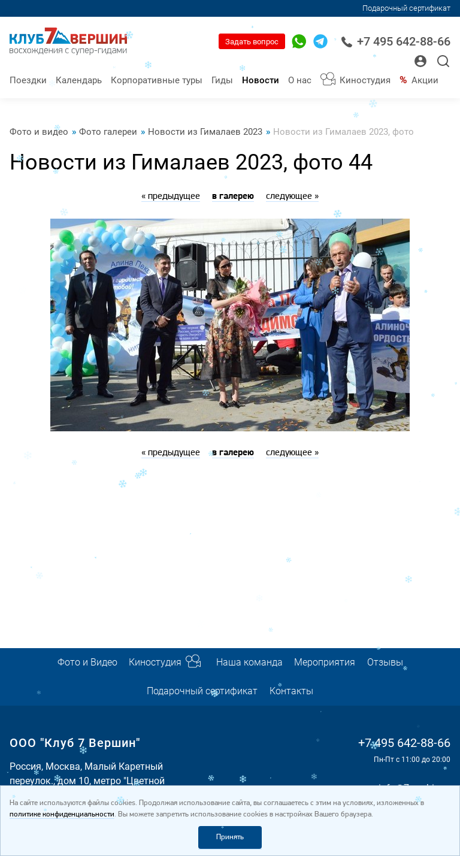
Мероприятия (324, 662)
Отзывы (385, 662)
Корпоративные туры (156, 80)
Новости (260, 80)
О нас (299, 80)
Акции (424, 80)
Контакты (291, 691)
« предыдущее (170, 196)
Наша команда (249, 662)
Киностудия (365, 80)
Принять (230, 837)
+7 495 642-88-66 (395, 42)
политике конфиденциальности (62, 814)
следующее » (292, 196)
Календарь (79, 80)
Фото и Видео (87, 662)
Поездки (28, 80)
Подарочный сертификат (406, 8)
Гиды (222, 80)
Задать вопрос (252, 41)
